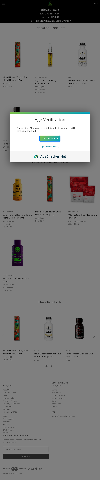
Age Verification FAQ (50, 146)
